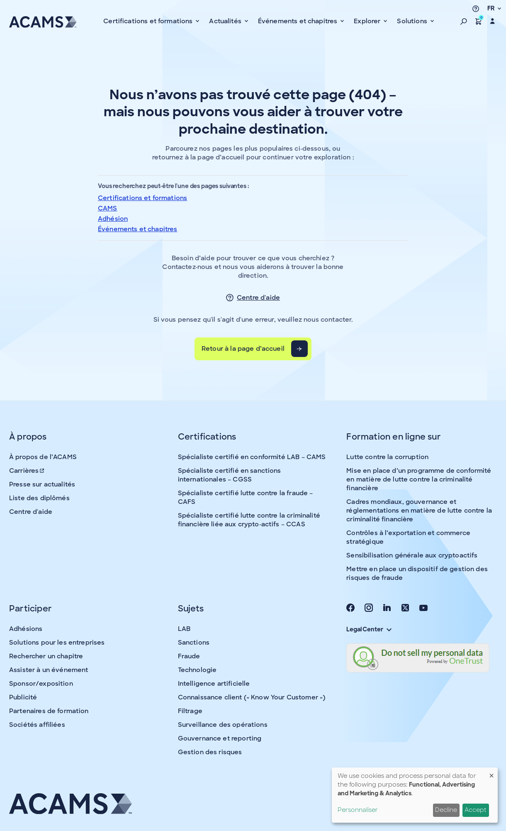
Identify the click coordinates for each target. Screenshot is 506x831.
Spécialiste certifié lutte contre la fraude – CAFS (245, 497)
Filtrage (190, 711)
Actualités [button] (226, 21)
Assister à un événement (48, 670)
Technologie (197, 670)
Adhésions (25, 629)
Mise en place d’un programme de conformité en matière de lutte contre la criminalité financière (418, 479)
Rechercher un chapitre (46, 656)
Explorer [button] (368, 21)
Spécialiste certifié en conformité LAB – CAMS (252, 457)
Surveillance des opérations (223, 725)
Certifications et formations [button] (148, 21)
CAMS (107, 208)
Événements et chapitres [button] (298, 21)
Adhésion (113, 219)
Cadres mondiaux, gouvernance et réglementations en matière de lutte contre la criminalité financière (419, 510)
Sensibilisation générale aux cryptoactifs (411, 555)
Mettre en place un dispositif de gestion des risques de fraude (417, 573)
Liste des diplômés (39, 498)
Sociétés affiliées (37, 725)
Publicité (23, 697)
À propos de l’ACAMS (43, 457)
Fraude (189, 656)
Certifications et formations (142, 198)
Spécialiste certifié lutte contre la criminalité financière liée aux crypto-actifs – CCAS (249, 519)
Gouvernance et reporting (220, 738)
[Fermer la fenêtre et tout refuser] (491, 772)
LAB (184, 629)
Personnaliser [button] (358, 810)
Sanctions (193, 642)
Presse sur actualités (42, 484)
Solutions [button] (413, 21)
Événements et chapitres (137, 229)
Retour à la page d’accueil (243, 349)
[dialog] (415, 795)
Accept (476, 810)
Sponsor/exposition (41, 683)
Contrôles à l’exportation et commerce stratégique (408, 537)
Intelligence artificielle (214, 683)
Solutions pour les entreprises (57, 642)
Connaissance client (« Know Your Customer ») (252, 697)
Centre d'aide (258, 297)
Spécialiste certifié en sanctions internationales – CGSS (229, 475)
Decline (446, 810)
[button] (463, 21)
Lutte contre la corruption (387, 457)
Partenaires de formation (49, 711)
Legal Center (368, 629)
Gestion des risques (210, 752)
